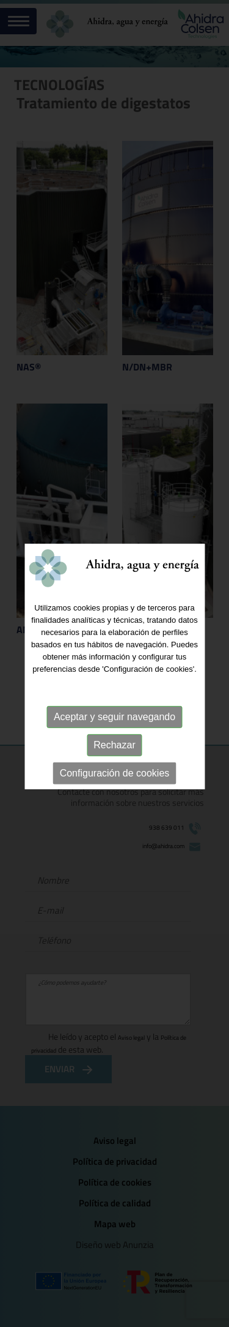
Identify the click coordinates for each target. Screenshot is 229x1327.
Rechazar (114, 748)
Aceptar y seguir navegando (114, 720)
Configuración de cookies (115, 776)
